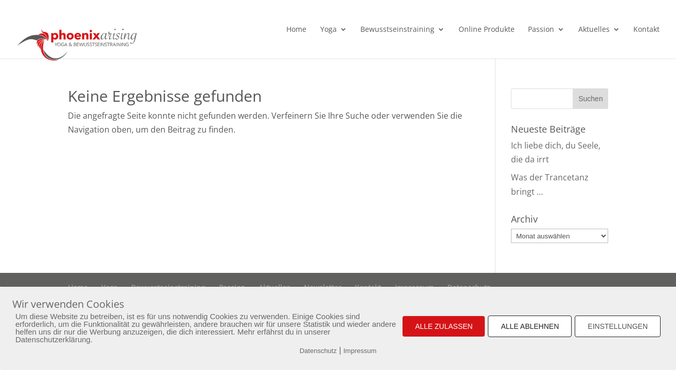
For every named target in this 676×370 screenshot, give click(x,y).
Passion (541, 30)
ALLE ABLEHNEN (530, 326)
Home (296, 30)
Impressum (359, 351)
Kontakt (646, 30)
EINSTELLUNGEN (618, 326)
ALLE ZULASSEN (443, 326)
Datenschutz (318, 351)
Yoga (328, 30)
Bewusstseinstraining (397, 30)
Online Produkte (487, 30)
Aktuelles (594, 30)
